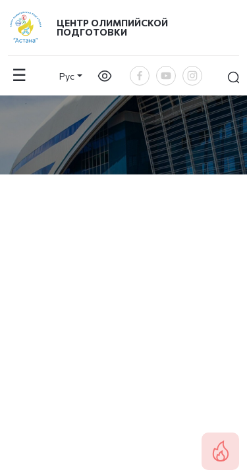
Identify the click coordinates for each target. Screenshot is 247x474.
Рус (66, 76)
